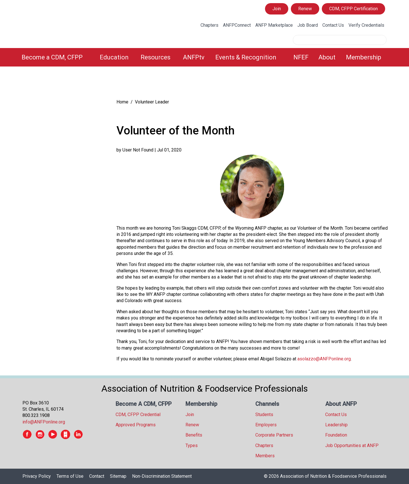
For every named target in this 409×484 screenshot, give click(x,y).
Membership (363, 57)
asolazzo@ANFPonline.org (324, 359)
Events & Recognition (245, 57)
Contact (96, 476)
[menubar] (204, 57)
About (326, 57)
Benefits (193, 435)
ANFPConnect (237, 25)
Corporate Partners (274, 435)
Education (114, 57)
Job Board (307, 25)
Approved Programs (136, 424)
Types (191, 445)
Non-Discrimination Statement (162, 476)
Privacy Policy (36, 476)
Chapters (209, 25)
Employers (266, 424)
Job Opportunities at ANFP (352, 445)
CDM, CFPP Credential (138, 414)
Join (276, 8)
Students (264, 414)
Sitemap (118, 476)
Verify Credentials (366, 25)
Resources (155, 57)
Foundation (336, 435)
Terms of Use (70, 476)
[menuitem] (57, 57)
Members (265, 455)
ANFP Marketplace (274, 25)
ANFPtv (193, 57)
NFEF (300, 57)
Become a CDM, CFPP (52, 57)
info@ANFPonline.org (43, 422)
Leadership (336, 424)
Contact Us (333, 25)
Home (122, 102)
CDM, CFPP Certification (353, 8)
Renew (305, 8)
